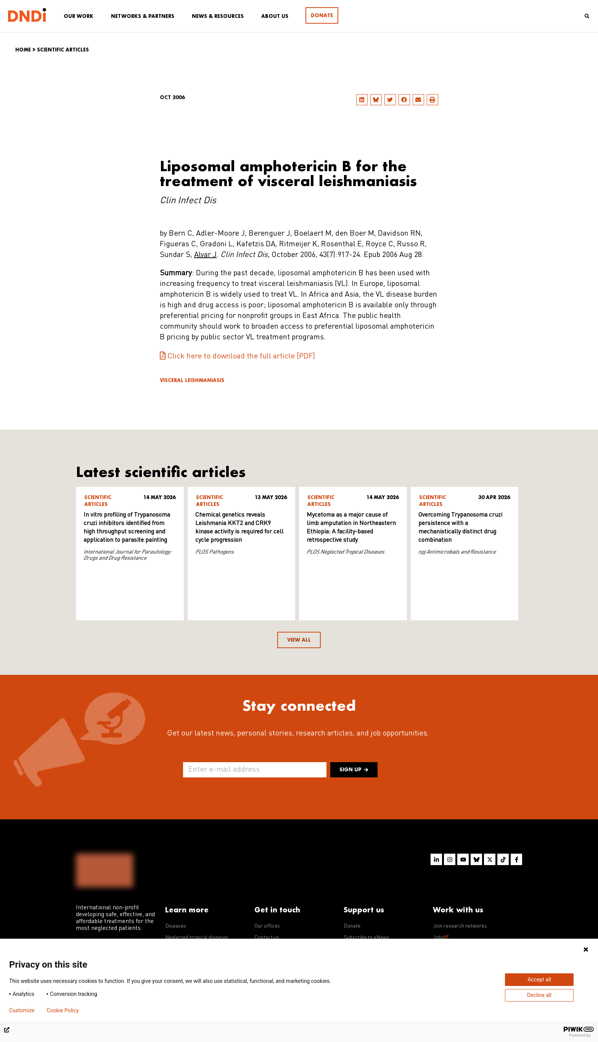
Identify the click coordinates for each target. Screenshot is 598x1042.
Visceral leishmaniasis (192, 380)
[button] (362, 99)
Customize (21, 1010)
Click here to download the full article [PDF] (241, 356)
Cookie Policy (63, 1010)
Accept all (539, 979)
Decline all (539, 995)
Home (23, 50)
